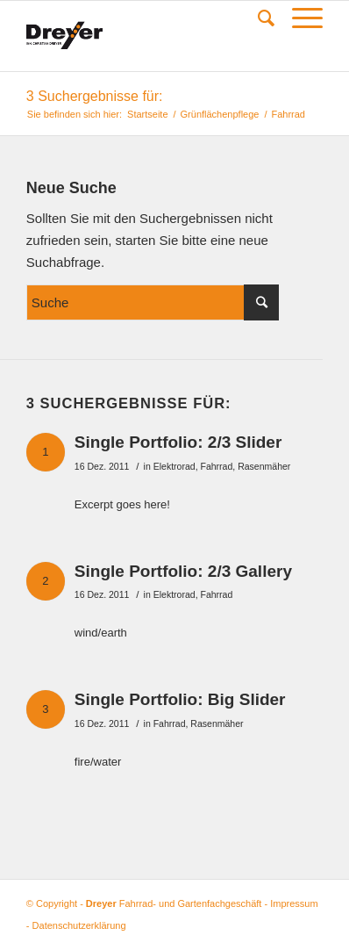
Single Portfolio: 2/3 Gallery (183, 571)
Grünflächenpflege (220, 114)
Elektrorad (174, 466)
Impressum (293, 903)
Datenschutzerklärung (79, 925)
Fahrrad (216, 466)
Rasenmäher (264, 466)
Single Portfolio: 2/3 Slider (178, 442)
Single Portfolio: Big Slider (180, 699)
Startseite (147, 114)
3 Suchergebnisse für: (94, 96)
